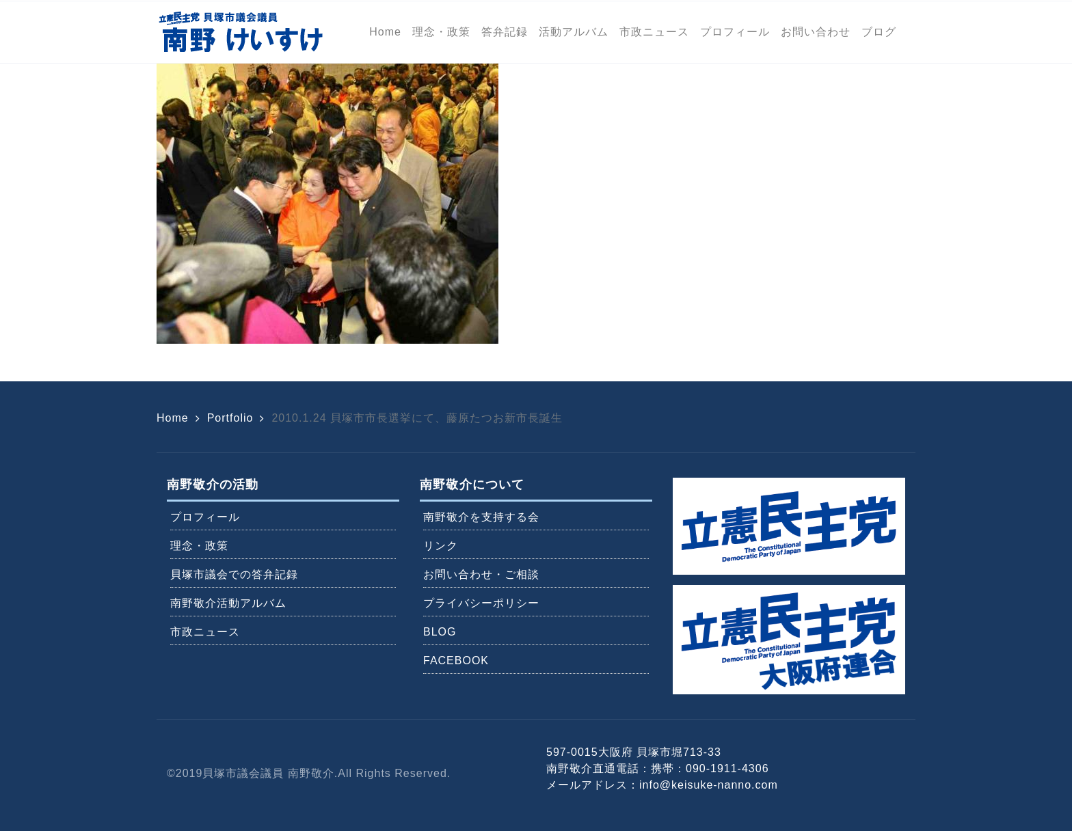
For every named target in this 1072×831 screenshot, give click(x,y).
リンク (440, 545)
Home (173, 418)
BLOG (439, 632)
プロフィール (205, 517)
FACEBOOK (456, 660)
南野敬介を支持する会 (481, 517)
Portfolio (230, 418)
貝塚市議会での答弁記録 (234, 574)
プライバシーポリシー (481, 603)
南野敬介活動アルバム (228, 603)
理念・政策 (199, 545)
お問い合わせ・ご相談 (481, 574)
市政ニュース (205, 632)
